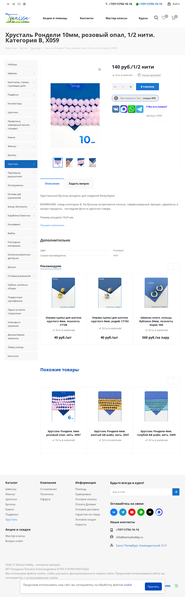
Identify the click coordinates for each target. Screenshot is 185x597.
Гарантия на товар (87, 514)
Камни (9, 509)
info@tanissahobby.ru (129, 537)
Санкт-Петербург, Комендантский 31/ (140, 545)
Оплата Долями (85, 504)
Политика (46, 494)
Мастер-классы (15, 536)
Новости (81, 524)
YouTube (19, 4)
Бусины (10, 504)
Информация (85, 483)
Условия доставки (87, 509)
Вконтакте (8, 4)
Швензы (10, 489)
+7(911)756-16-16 (148, 4)
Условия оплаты (86, 499)
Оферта (45, 499)
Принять (153, 586)
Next (101, 162)
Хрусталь (11, 519)
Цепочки (11, 499)
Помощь (81, 489)
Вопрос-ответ (14, 541)
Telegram (13, 4)
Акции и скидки (18, 530)
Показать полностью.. (52, 225)
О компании (48, 489)
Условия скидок (85, 519)
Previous (48, 162)
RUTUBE (30, 4)
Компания (48, 483)
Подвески (11, 514)
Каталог (11, 483)
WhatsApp (24, 4)
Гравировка (83, 494)
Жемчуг (10, 494)
